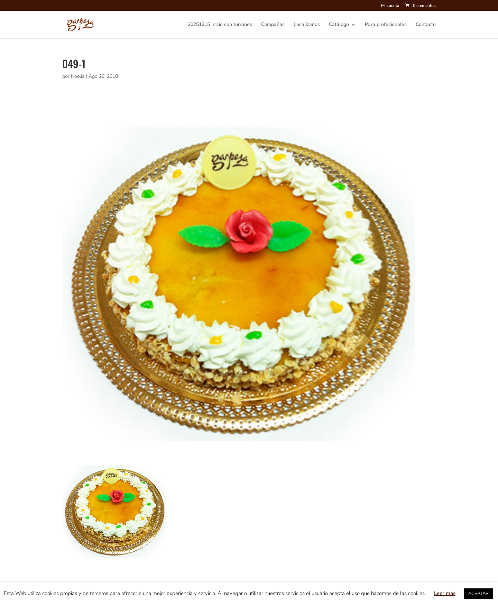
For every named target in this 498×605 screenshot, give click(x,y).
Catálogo (339, 25)
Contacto (426, 25)
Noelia (77, 76)
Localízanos (307, 25)
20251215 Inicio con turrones (220, 25)
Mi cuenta (390, 5)
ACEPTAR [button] (478, 593)
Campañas (273, 25)
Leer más (444, 593)
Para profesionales (386, 25)
